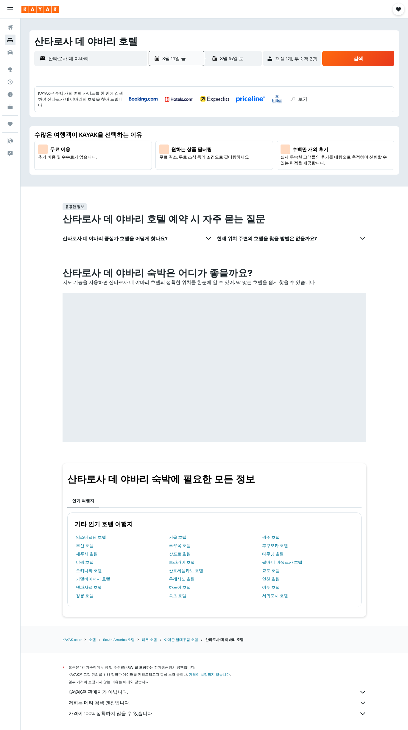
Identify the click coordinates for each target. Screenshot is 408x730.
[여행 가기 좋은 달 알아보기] (10, 94)
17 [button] (162, 157)
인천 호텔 (271, 537)
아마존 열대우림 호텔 (181, 598)
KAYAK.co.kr (72, 598)
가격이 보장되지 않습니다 (209, 632)
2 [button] (248, 114)
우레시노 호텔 (182, 537)
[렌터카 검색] (10, 52)
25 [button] (176, 171)
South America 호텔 (119, 598)
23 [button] (247, 157)
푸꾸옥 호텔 (180, 504)
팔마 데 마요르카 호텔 (282, 520)
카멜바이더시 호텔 (93, 537)
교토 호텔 (271, 529)
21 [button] (219, 157)
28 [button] (219, 171)
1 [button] (233, 114)
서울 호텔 (177, 495)
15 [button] (233, 143)
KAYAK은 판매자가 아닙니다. (217, 650)
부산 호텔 (85, 504)
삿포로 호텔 (180, 512)
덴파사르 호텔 (89, 545)
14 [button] (219, 143)
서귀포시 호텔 (275, 554)
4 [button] (176, 128)
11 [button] (176, 143)
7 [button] (219, 128)
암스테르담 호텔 (91, 495)
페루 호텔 (149, 598)
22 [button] (233, 157)
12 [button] (191, 143)
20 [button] (205, 157)
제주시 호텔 (87, 512)
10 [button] (162, 143)
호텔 (92, 598)
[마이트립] (10, 124)
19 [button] (191, 157)
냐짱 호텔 (85, 520)
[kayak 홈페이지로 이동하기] (40, 9)
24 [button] (162, 171)
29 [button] (233, 171)
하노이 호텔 (180, 545)
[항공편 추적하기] (10, 82)
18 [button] (176, 157)
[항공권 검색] (10, 27)
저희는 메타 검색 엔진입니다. (217, 661)
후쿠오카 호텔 (275, 504)
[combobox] (96, 58)
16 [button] (248, 143)
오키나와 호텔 (89, 529)
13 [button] (205, 143)
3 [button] (162, 128)
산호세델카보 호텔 (186, 529)
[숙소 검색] (10, 40)
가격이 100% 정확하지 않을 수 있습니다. (217, 671)
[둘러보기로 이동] (10, 69)
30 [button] (248, 171)
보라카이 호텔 (182, 520)
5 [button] (190, 128)
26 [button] (190, 171)
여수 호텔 (271, 545)
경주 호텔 (271, 495)
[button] (10, 9)
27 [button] (205, 171)
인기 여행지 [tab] (83, 459)
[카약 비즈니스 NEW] (10, 107)
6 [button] (205, 128)
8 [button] (233, 128)
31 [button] (162, 186)
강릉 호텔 (85, 554)
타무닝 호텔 (273, 512)
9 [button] (248, 128)
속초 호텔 (177, 554)
